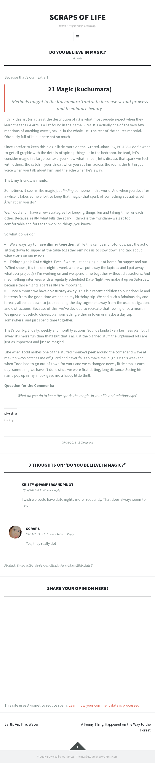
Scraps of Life (78, 17)
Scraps (33, 528)
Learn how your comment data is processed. (104, 705)
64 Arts (77, 58)
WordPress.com (108, 756)
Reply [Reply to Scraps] (70, 534)
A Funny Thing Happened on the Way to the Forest (116, 727)
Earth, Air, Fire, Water (21, 724)
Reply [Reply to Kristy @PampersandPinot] (56, 490)
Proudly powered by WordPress (55, 756)
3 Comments (85, 443)
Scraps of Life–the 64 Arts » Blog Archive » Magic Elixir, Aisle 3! (55, 565)
